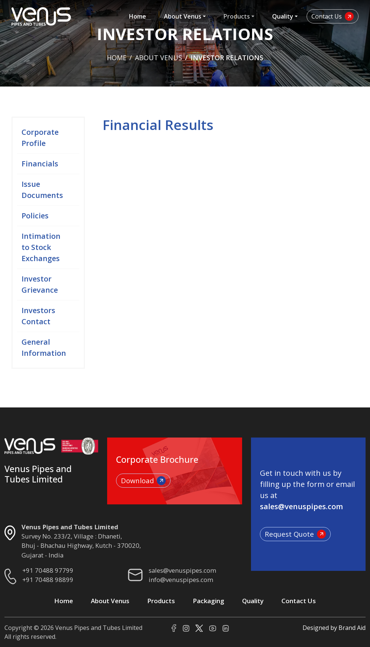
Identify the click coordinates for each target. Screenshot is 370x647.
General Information (44, 348)
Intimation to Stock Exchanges (41, 248)
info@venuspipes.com (181, 579)
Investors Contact (38, 316)
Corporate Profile (40, 138)
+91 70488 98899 (47, 579)
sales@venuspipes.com (182, 570)
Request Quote (295, 534)
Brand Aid (352, 628)
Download (143, 480)
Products (237, 16)
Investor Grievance (40, 285)
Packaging (208, 600)
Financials (40, 164)
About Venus (182, 16)
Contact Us (332, 16)
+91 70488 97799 (47, 570)
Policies (35, 216)
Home (137, 16)
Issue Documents (42, 190)
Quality (282, 16)
